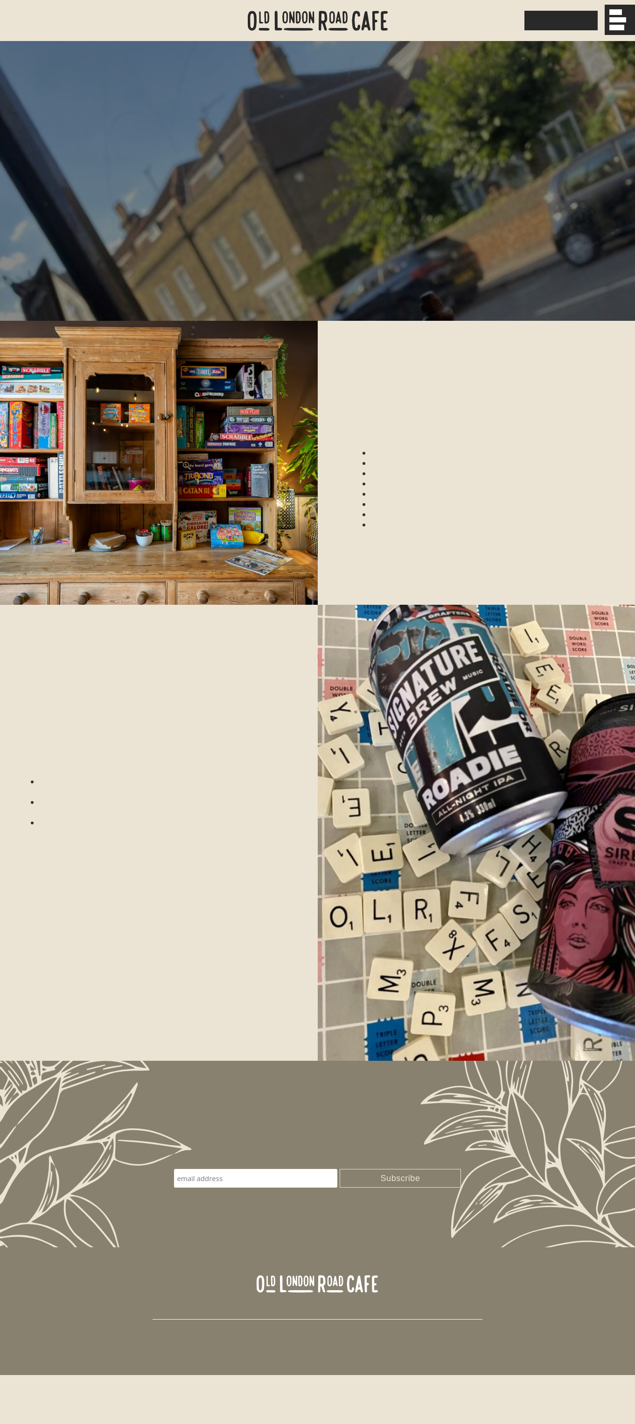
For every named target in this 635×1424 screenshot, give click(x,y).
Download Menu (559, 20)
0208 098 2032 (477, 20)
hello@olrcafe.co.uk (254, 1359)
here (261, 712)
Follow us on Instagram (428, 1359)
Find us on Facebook (338, 1359)
